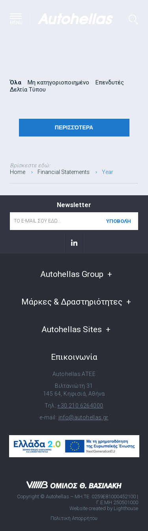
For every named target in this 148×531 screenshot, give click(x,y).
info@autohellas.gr (83, 417)
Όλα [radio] (15, 82)
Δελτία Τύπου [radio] (28, 89)
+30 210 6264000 (80, 405)
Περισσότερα (74, 127)
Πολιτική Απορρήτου (74, 518)
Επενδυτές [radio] (110, 82)
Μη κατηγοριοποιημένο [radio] (58, 82)
